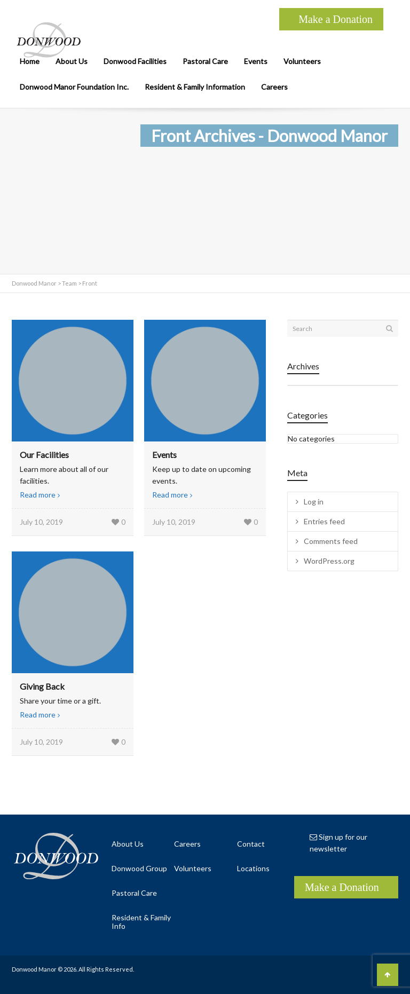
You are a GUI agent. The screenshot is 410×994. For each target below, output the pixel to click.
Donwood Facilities (135, 61)
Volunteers (302, 61)
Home (30, 61)
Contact (251, 843)
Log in (314, 501)
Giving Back (42, 686)
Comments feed (331, 541)
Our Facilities (44, 454)
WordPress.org (329, 560)
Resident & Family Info (141, 921)
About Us (72, 61)
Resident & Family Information (195, 86)
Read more (38, 494)
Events (255, 61)
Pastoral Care (205, 61)
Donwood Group (139, 868)
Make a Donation (335, 19)
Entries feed (324, 521)
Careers (274, 86)
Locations (253, 868)
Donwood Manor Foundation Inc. (74, 86)
